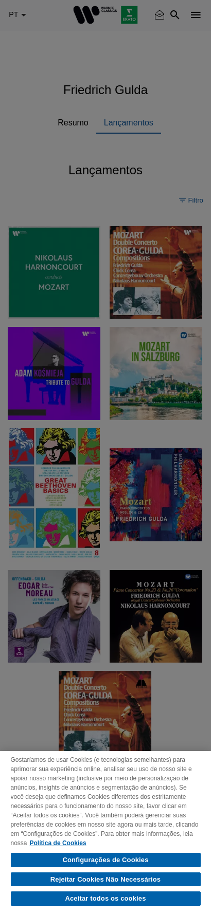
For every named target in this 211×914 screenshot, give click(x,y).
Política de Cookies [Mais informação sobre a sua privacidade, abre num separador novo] (58, 843)
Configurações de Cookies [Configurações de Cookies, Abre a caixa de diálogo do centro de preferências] (105, 860)
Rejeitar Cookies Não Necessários (105, 879)
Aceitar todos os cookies (105, 898)
